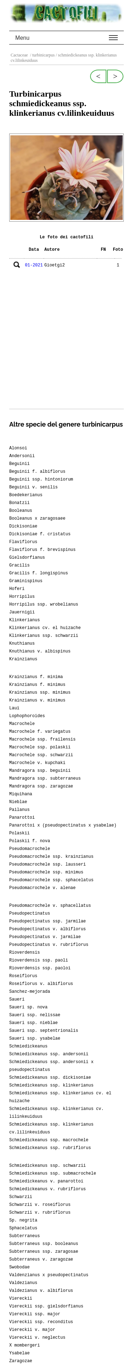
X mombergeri (24, 1345)
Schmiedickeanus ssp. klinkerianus (51, 1085)
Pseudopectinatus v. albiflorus (47, 929)
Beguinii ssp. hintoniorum (41, 479)
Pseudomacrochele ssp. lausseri (47, 864)
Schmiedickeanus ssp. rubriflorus (50, 1147)
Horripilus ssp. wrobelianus (43, 604)
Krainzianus (23, 659)
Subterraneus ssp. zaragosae (43, 1251)
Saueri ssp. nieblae (33, 1022)
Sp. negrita (23, 1220)
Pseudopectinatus (29, 913)
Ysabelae (19, 1353)
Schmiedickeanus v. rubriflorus (47, 1189)
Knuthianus (22, 643)
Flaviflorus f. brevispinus (42, 549)
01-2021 (34, 265)
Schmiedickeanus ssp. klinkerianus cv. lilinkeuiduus (56, 1112)
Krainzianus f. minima (36, 677)
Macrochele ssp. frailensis (42, 739)
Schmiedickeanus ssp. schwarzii (47, 1165)
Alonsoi (18, 448)
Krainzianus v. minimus (37, 700)
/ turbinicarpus (42, 55)
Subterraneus (24, 1236)
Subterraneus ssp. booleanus (43, 1243)
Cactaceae (20, 55)
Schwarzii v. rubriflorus (40, 1212)
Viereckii (20, 1298)
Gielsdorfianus (27, 557)
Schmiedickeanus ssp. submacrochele (52, 1173)
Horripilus (22, 596)
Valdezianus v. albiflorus (41, 1290)
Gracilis (19, 565)
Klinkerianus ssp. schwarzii (43, 635)
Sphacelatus (23, 1228)
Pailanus (19, 809)
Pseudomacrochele (29, 848)
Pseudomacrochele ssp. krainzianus (51, 856)
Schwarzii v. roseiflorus (40, 1204)
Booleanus (20, 510)
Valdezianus (23, 1282)
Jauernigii (22, 612)
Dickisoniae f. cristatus (40, 534)
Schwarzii (20, 1197)
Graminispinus (26, 581)
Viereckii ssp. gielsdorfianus (46, 1306)
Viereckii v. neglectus (37, 1337)
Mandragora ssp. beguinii (40, 770)
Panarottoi (22, 817)
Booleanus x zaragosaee (37, 518)
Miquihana (20, 794)
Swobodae (19, 1267)
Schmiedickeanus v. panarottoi (46, 1181)
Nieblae (18, 802)
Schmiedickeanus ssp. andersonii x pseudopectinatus (51, 1066)
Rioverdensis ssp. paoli (38, 960)
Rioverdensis (24, 952)
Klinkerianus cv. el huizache (45, 627)
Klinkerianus (24, 620)
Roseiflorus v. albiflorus (41, 983)
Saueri (16, 999)
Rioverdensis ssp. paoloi (40, 968)
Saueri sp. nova (28, 1007)
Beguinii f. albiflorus (37, 471)
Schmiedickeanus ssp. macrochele (48, 1140)
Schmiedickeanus (28, 1046)
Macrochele (22, 723)
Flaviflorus (23, 542)
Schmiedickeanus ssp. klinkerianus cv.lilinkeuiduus (51, 1128)
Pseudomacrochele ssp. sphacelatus (51, 880)
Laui (14, 708)
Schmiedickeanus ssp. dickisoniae (50, 1077)
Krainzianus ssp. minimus (40, 692)
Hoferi (16, 588)
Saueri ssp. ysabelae (34, 1038)
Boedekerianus (26, 495)
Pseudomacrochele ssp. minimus (46, 872)
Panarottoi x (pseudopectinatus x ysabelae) (62, 825)
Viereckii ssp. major (34, 1314)
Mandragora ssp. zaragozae (41, 786)
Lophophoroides (27, 716)
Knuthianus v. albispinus (40, 651)
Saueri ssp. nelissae (34, 1015)
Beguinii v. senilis (33, 487)
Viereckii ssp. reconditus (41, 1322)
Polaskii (19, 833)
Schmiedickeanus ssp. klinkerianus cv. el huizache (60, 1097)
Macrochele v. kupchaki (37, 762)
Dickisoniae (23, 526)
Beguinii (19, 463)
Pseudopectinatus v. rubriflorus (48, 944)
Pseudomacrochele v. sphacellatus (50, 905)
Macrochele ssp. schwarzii (41, 755)
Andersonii (22, 456)
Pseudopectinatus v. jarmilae (45, 937)
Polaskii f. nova (29, 841)
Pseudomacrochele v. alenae (42, 887)
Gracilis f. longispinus (38, 573)
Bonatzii (19, 502)
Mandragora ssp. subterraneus (45, 778)
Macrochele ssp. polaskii (40, 747)
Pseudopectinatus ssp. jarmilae (47, 921)
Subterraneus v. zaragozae (41, 1259)
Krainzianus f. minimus (37, 684)
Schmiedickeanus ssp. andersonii (48, 1054)
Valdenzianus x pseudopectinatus (48, 1275)
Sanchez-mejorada (29, 991)
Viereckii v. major (32, 1329)
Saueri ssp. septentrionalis (43, 1030)
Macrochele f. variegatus (40, 731)
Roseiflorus (23, 976)
